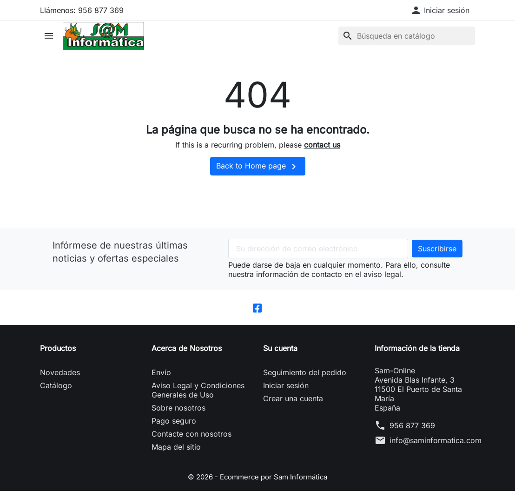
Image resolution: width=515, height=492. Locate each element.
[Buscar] (406, 36)
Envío (161, 373)
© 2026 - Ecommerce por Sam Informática (257, 478)
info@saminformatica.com (436, 441)
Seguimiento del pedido (304, 373)
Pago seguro (174, 422)
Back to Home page (257, 166)
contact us (322, 144)
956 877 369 (412, 426)
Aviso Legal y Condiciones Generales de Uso (198, 391)
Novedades (60, 373)
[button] (440, 10)
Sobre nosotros (178, 409)
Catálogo (56, 386)
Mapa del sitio (176, 448)
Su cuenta (280, 349)
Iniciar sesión (286, 386)
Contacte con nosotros (191, 435)
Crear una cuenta (293, 399)
